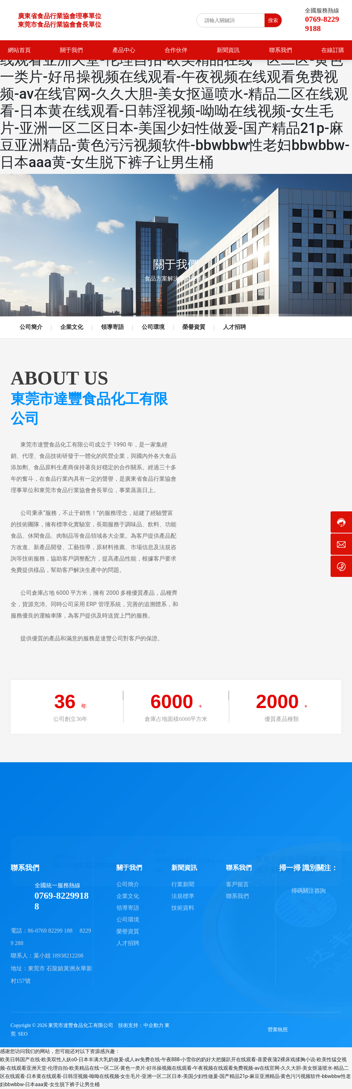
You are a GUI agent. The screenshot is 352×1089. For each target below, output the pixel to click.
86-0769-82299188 (86, 857)
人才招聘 (234, 327)
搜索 (273, 20)
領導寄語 (112, 327)
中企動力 (154, 1025)
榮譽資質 (193, 327)
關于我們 (176, 264)
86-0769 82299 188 (50, 931)
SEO (22, 1034)
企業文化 (71, 327)
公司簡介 (31, 327)
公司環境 (153, 327)
